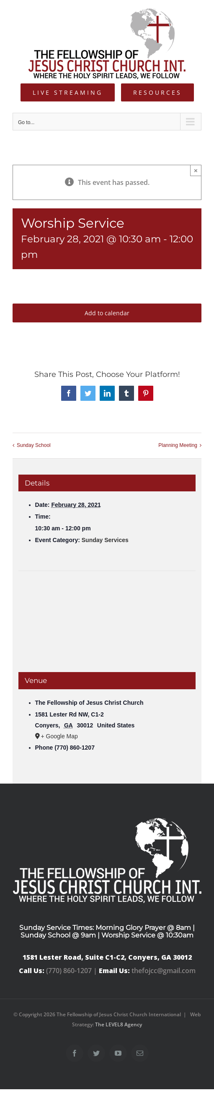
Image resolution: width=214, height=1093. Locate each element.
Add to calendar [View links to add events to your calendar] (107, 313)
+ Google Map (59, 736)
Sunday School (34, 445)
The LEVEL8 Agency (118, 1024)
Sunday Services (105, 540)
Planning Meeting (177, 445)
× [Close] (196, 170)
